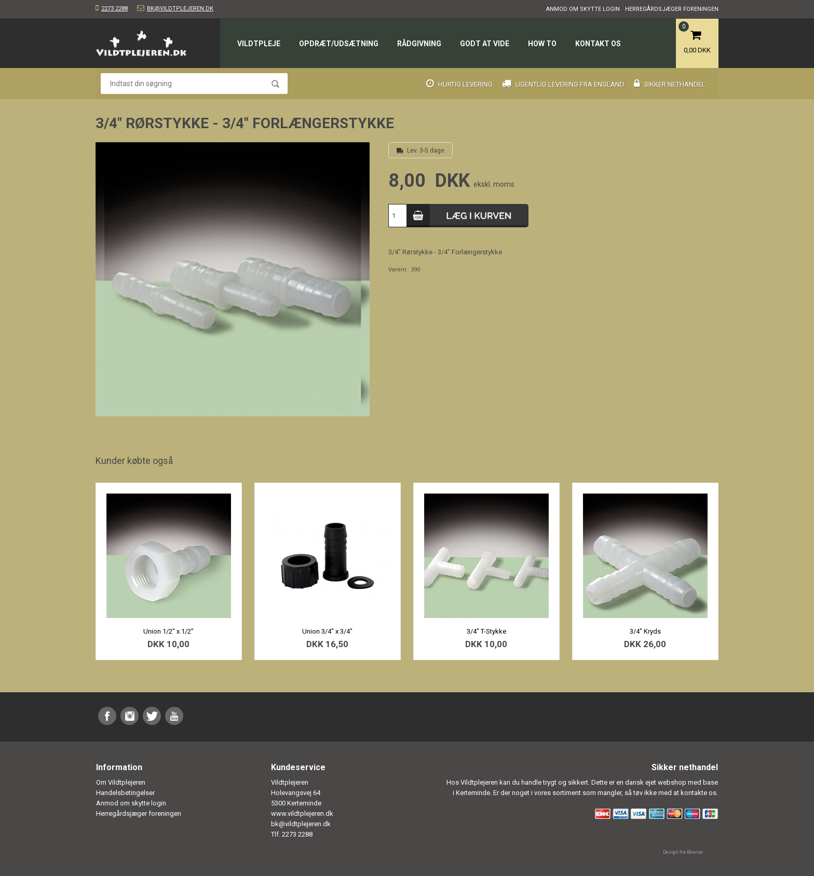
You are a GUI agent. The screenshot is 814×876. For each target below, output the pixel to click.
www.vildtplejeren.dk (302, 813)
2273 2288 (114, 8)
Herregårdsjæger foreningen (671, 9)
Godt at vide (484, 43)
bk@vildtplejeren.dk (180, 8)
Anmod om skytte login (583, 9)
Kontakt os (598, 43)
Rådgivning (419, 43)
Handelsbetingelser (125, 793)
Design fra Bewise (683, 852)
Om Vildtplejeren (120, 782)
